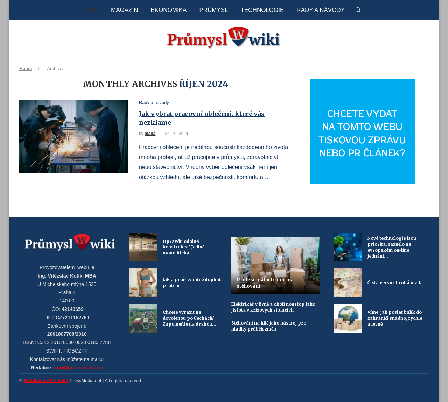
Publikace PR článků (46, 380)
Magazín (124, 10)
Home (25, 68)
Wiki (91, 10)
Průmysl (213, 10)
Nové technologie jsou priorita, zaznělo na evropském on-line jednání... (392, 247)
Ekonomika (168, 10)
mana (150, 133)
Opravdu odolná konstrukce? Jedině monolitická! (183, 247)
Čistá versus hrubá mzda (395, 282)
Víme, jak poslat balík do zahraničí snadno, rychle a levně (395, 318)
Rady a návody (320, 10)
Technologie (262, 10)
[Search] (358, 10)
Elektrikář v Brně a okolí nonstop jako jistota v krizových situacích (273, 307)
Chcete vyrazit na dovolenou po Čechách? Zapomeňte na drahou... (189, 318)
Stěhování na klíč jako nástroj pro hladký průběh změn (268, 326)
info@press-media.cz (78, 367)
